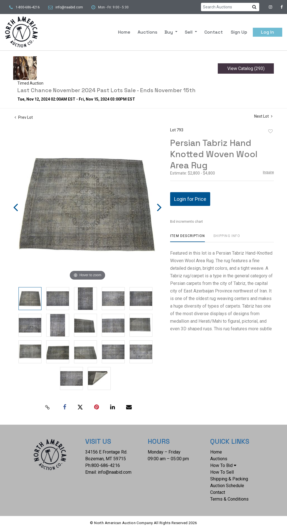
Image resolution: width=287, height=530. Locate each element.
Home (124, 32)
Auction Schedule (227, 485)
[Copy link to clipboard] (47, 407)
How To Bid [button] (223, 465)
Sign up (239, 32)
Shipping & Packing (229, 479)
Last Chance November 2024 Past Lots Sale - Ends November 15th (106, 90)
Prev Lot (24, 117)
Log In (267, 32)
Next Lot (263, 116)
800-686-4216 (105, 465)
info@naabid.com (69, 7)
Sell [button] (189, 32)
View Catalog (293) (246, 68)
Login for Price (190, 199)
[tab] (187, 238)
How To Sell (222, 472)
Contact (213, 32)
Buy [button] (169, 32)
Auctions (147, 32)
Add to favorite (270, 131)
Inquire (268, 172)
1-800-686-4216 (28, 7)
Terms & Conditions (229, 499)
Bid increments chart (186, 222)
